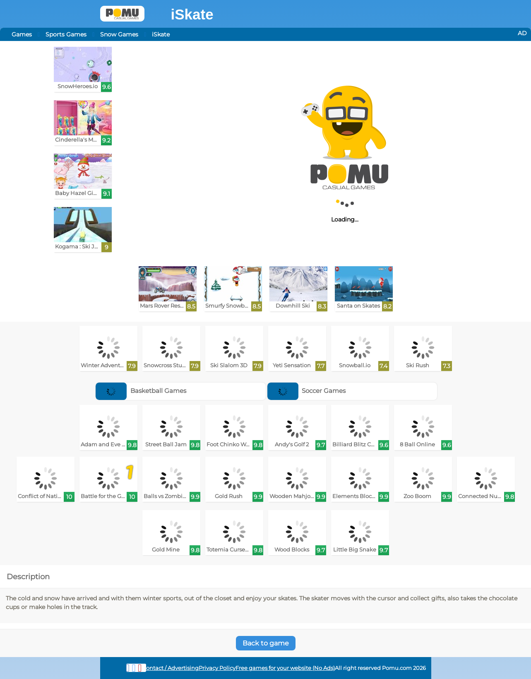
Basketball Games (141, 391)
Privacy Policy (217, 668)
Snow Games (119, 34)
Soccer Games (306, 391)
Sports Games (66, 34)
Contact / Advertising (170, 668)
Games (22, 34)
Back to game (266, 643)
